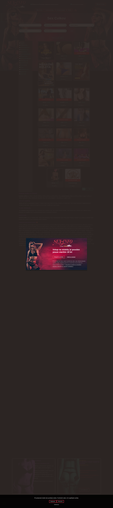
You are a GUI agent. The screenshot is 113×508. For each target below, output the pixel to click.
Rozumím (60, 501)
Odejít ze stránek (71, 257)
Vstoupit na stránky (58, 257)
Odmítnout (56, 504)
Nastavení (52, 501)
